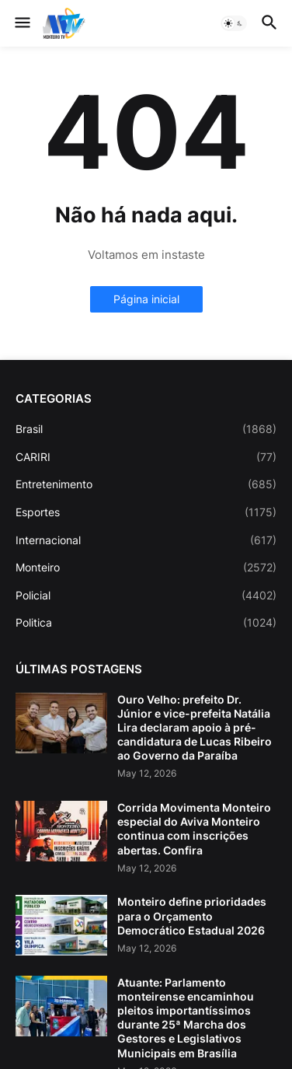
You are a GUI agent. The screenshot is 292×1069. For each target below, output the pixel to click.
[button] (21, 23)
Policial (146, 595)
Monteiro (146, 567)
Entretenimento (146, 484)
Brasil (146, 429)
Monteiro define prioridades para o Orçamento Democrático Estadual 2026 (191, 915)
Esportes (146, 512)
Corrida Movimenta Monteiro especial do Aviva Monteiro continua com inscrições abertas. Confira (194, 829)
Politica (146, 623)
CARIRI (146, 457)
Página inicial (146, 299)
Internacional (146, 540)
